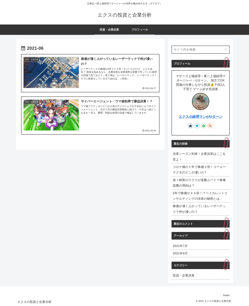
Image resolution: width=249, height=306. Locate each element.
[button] (226, 50)
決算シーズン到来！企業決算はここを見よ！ (199, 156)
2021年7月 (180, 246)
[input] (201, 50)
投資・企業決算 (184, 275)
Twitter (226, 295)
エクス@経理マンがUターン (201, 117)
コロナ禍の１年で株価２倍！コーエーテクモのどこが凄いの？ (199, 169)
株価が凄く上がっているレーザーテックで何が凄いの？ (199, 208)
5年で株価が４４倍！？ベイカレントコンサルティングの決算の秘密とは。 (200, 195)
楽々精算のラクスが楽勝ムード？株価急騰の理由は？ (199, 182)
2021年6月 (180, 253)
